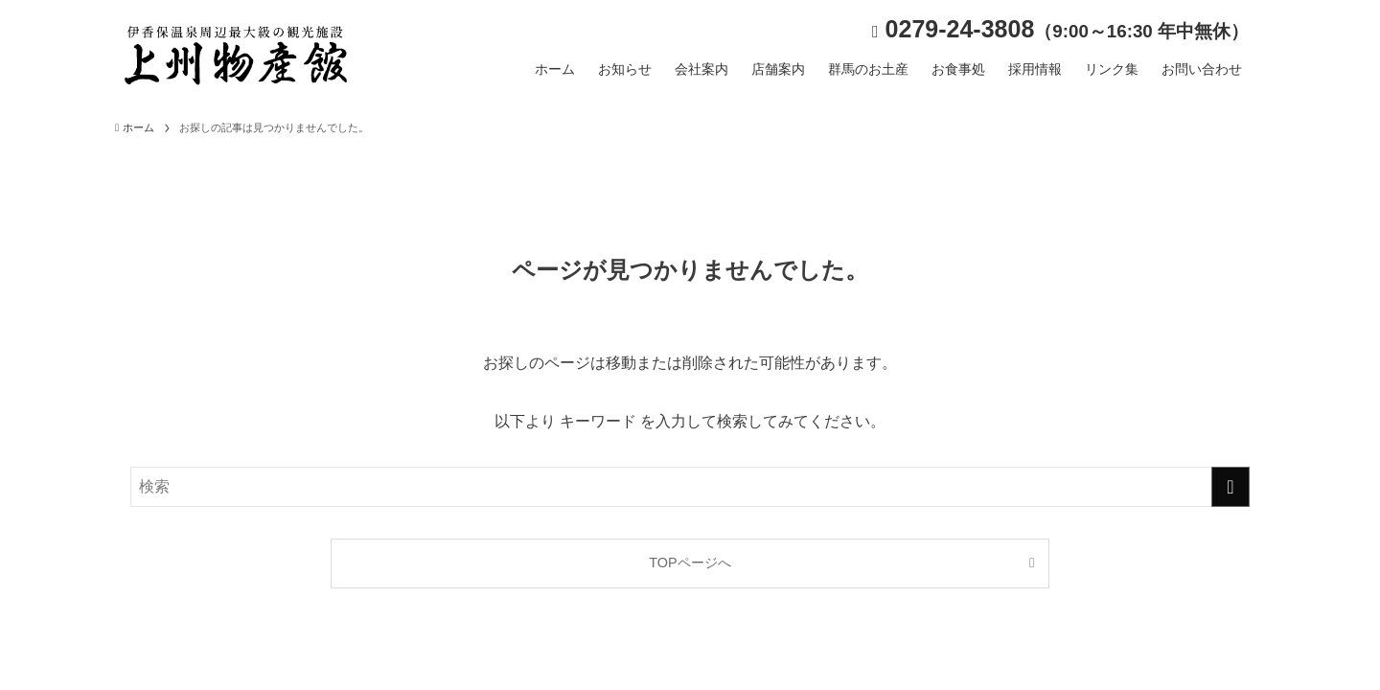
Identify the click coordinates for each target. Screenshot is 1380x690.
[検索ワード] (690, 487)
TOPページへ (689, 562)
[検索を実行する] (1230, 487)
